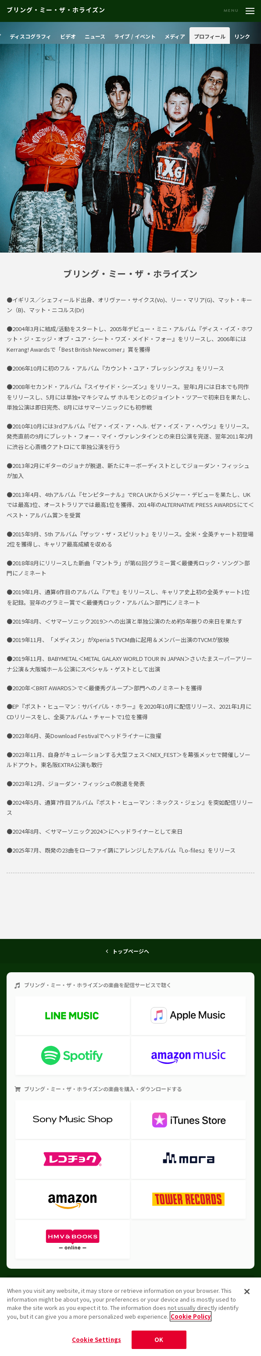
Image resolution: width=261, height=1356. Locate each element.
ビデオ (68, 36)
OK (158, 1339)
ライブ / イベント (135, 36)
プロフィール (209, 36)
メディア (174, 36)
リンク (242, 36)
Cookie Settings (96, 1339)
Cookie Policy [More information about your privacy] (191, 1316)
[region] (130, 1316)
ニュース (95, 36)
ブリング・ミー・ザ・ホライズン (56, 10)
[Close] (247, 1291)
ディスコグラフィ (30, 36)
